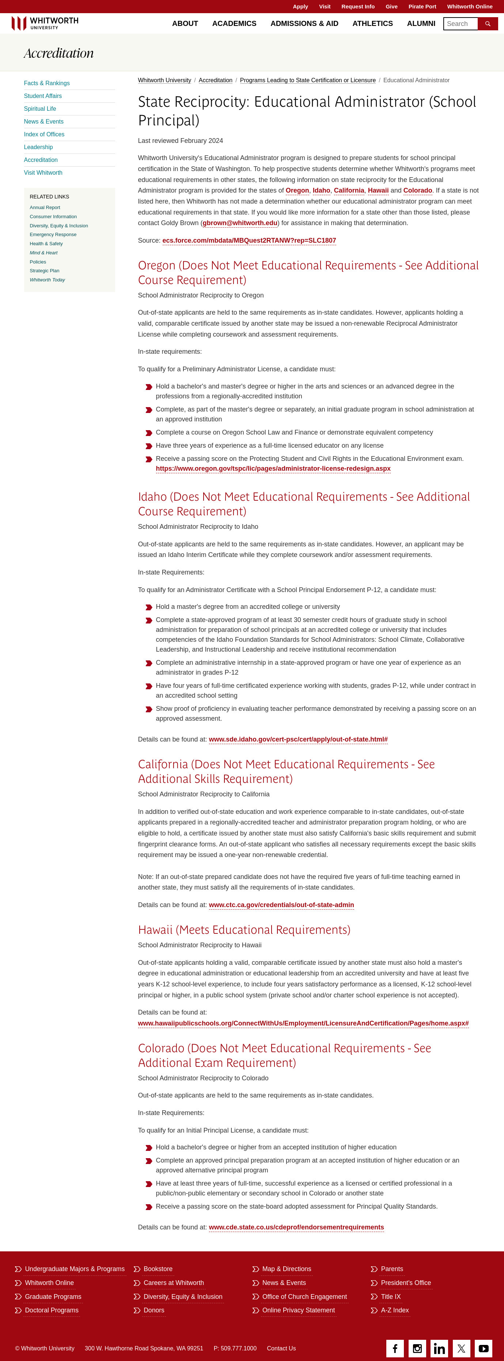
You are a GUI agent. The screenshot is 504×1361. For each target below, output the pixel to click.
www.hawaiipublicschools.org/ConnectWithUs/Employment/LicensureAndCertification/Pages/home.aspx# (303, 1023)
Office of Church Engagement (304, 1296)
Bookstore (158, 1269)
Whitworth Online (470, 6)
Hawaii (378, 190)
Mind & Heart (44, 252)
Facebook (395, 1348)
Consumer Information (53, 216)
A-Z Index (395, 1310)
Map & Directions (286, 1269)
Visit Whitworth (43, 173)
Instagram (417, 1348)
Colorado (417, 190)
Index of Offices (44, 134)
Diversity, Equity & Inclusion (59, 225)
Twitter (461, 1348)
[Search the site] (488, 23)
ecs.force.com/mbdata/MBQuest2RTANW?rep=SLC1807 (249, 240)
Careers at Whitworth (174, 1282)
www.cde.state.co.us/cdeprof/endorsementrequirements (296, 1227)
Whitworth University (165, 80)
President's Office (406, 1282)
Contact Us (281, 1348)
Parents (392, 1269)
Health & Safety (46, 243)
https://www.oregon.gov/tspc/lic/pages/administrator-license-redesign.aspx (273, 468)
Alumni (421, 23)
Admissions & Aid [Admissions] (304, 23)
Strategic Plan (45, 270)
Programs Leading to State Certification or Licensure (308, 80)
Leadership (38, 147)
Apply (300, 6)
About (185, 23)
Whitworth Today (47, 280)
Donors (154, 1310)
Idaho (321, 190)
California (349, 190)
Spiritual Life (40, 109)
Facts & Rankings (47, 83)
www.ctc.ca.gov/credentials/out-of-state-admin (281, 905)
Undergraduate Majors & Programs (75, 1269)
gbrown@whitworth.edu (240, 223)
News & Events (44, 121)
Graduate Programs (53, 1296)
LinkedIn (439, 1348)
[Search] (470, 23)
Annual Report (45, 207)
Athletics (373, 23)
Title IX (391, 1296)
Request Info (358, 6)
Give (392, 6)
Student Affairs (43, 96)
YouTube (483, 1348)
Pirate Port (422, 6)
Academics (234, 23)
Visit (324, 6)
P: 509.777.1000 (235, 1348)
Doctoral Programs (52, 1310)
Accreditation (216, 80)
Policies (38, 262)
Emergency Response (53, 234)
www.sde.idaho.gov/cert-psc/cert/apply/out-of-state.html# (298, 739)
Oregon (297, 190)
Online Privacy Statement (298, 1310)
